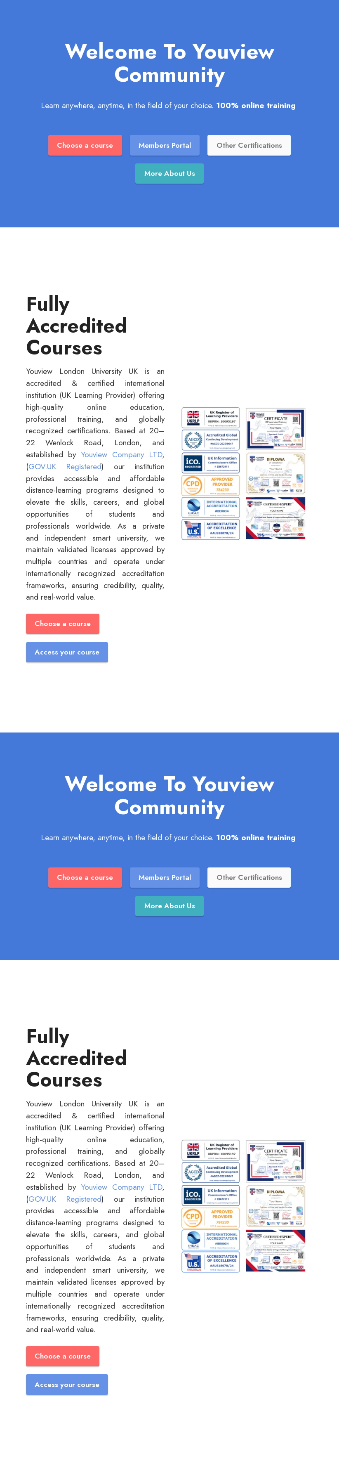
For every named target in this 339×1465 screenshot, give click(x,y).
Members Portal (165, 145)
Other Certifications (249, 145)
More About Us (169, 173)
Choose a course (85, 145)
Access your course (67, 652)
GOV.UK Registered (64, 466)
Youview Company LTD (121, 454)
